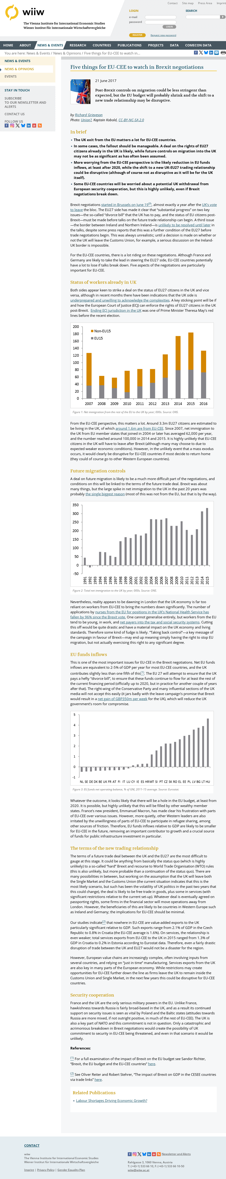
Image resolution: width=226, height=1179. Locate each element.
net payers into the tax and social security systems (159, 622)
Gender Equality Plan (71, 1170)
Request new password (163, 35)
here (151, 1063)
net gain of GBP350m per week (122, 698)
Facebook (7, 125)
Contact (173, 3)
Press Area (205, 3)
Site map (187, 3)
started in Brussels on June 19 (126, 204)
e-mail (133, 17)
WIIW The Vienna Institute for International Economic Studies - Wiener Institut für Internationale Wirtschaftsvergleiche (62, 18)
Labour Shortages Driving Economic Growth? (111, 1100)
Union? (86, 120)
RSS (40, 125)
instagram (12, 125)
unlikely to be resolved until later (184, 225)
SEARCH (223, 17)
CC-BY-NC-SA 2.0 (131, 120)
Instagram (135, 1154)
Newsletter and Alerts (176, 1154)
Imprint (221, 3)
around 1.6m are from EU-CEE (139, 428)
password (135, 22)
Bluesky (23, 125)
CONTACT (31, 1145)
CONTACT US (15, 114)
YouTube (34, 125)
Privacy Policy (45, 1170)
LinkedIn (29, 125)
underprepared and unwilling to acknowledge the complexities (120, 300)
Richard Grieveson (89, 114)
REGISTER (137, 34)
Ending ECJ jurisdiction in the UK (116, 310)
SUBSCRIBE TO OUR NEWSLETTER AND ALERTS (25, 102)
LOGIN (169, 26)
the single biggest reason (105, 494)
